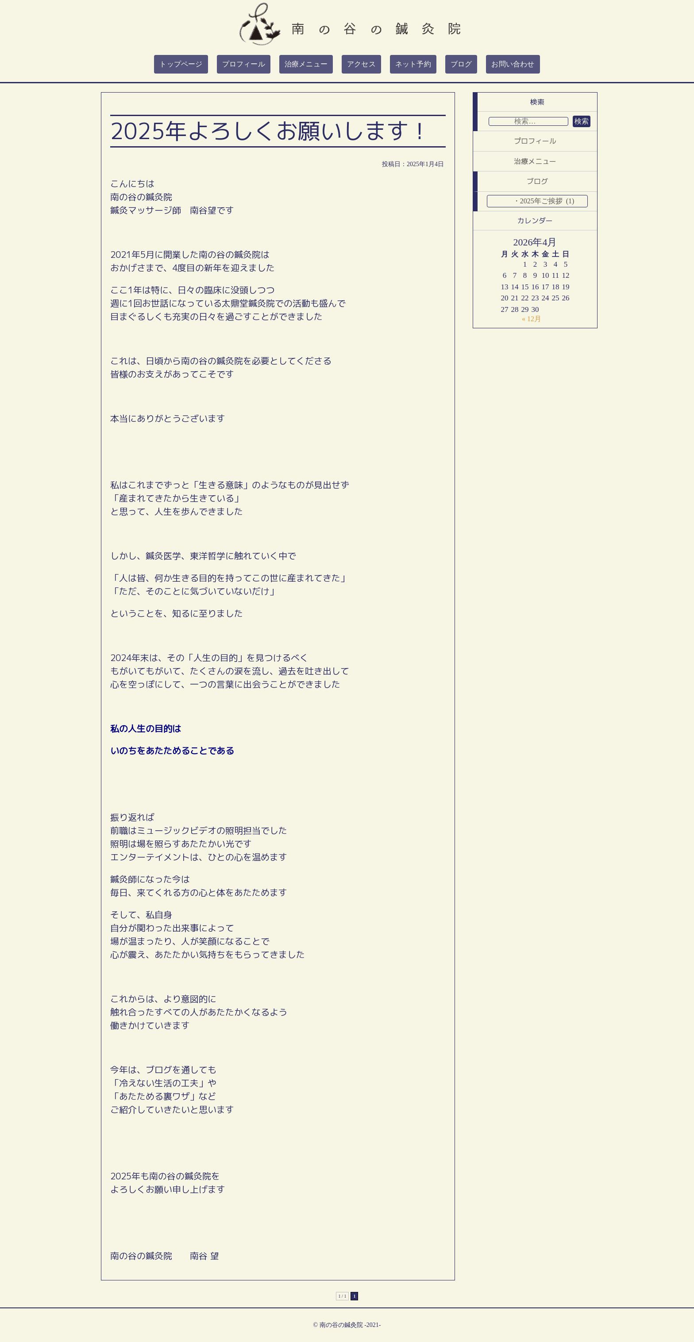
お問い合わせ (512, 64)
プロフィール (243, 64)
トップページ (180, 64)
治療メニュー (306, 64)
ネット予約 (413, 64)
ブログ (461, 64)
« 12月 (531, 319)
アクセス (361, 64)
